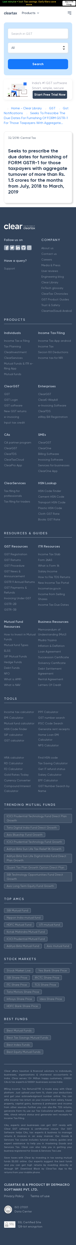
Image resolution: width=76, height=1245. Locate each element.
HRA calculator (14, 757)
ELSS (7, 650)
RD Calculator (13, 763)
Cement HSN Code (51, 496)
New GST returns (15, 411)
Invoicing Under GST (17, 598)
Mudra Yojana (47, 640)
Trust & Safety (50, 305)
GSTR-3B (10, 609)
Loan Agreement (49, 651)
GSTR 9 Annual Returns (19, 582)
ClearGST (44, 394)
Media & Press (50, 265)
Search (38, 64)
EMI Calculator (13, 717)
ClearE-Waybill (48, 399)
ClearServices (13, 357)
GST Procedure (14, 565)
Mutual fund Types (16, 645)
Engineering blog (52, 276)
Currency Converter (17, 780)
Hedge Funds (13, 662)
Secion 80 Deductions (53, 352)
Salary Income (47, 571)
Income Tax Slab (49, 554)
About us (47, 248)
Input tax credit (14, 422)
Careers (46, 259)
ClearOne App (48, 471)
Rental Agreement (50, 679)
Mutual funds (12, 374)
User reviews (49, 271)
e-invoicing (11, 416)
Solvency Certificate (52, 663)
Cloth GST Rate (49, 513)
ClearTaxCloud (14, 459)
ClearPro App (13, 465)
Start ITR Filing (69, 3)
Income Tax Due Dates (53, 604)
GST (7, 394)
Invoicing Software (50, 459)
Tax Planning (12, 346)
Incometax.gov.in (49, 588)
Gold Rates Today (16, 774)
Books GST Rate (49, 519)
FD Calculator (13, 769)
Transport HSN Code (51, 502)
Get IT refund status (51, 769)
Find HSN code (48, 757)
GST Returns (12, 560)
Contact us (49, 253)
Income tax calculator (19, 712)
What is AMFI (12, 679)
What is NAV (12, 685)
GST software (13, 405)
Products (31, 13)
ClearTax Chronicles (54, 293)
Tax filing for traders (17, 501)
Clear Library (49, 282)
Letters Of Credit (49, 685)
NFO (7, 673)
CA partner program (17, 442)
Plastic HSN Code (50, 508)
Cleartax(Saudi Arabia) (56, 310)
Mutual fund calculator (19, 723)
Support (9, 268)
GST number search (51, 717)
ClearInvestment (15, 352)
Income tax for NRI (50, 357)
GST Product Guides (55, 299)
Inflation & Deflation (51, 645)
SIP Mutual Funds (15, 656)
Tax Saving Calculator (52, 763)
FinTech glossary (52, 288)
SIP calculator (13, 734)
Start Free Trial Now (49, 94)
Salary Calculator (49, 774)
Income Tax (46, 346)
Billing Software (48, 454)
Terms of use (40, 1196)
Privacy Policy (14, 1196)
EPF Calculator (48, 780)
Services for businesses (54, 465)
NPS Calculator (48, 745)
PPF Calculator (48, 712)
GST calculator (14, 740)
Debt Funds (12, 667)
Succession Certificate (53, 657)
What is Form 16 (48, 565)
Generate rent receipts (54, 729)
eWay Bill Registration (53, 416)
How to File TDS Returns (54, 577)
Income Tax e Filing (17, 340)
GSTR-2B (10, 604)
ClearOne (44, 448)
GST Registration (15, 554)
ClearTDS (44, 411)
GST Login (11, 399)
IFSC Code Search (50, 723)
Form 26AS (45, 560)
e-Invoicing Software (52, 405)
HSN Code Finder (49, 491)
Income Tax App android (54, 340)
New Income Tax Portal (53, 582)
